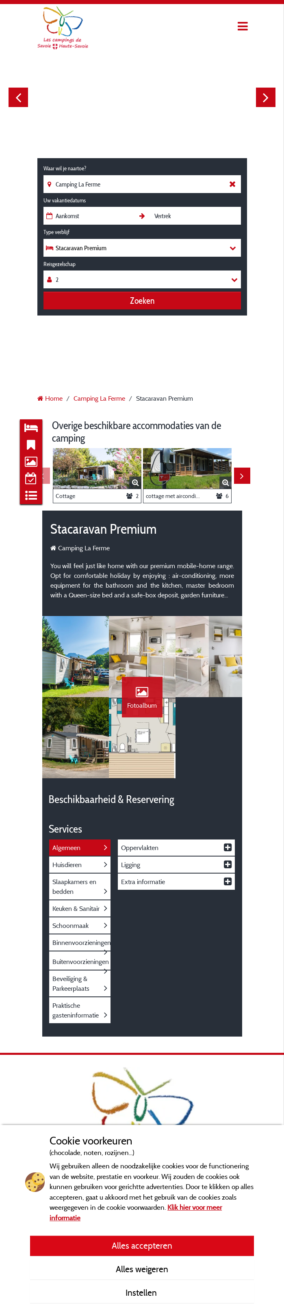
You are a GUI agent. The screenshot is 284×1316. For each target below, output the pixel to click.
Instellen (142, 1292)
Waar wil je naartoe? (64, 168)
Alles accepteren (142, 1245)
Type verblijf (56, 232)
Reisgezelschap (59, 264)
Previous (18, 97)
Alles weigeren (142, 1269)
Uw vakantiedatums (64, 200)
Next (265, 97)
